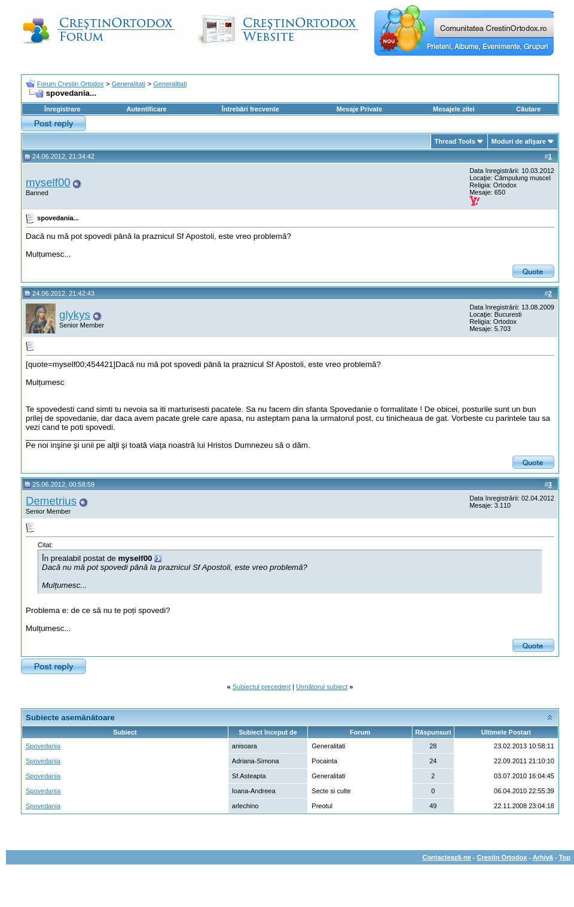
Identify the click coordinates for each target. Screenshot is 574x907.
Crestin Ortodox (502, 857)
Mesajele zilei (454, 109)
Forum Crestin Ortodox (70, 83)
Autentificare (146, 109)
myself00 (48, 182)
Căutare (528, 109)
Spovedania (43, 746)
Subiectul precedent (262, 686)
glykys (74, 314)
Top (564, 857)
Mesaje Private (359, 109)
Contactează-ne (446, 857)
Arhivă (543, 857)
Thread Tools (455, 141)
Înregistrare (62, 109)
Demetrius (51, 501)
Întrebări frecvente (250, 109)
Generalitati (128, 83)
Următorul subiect (321, 686)
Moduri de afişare (518, 141)
